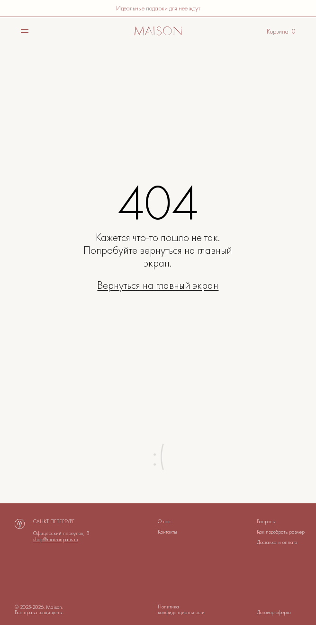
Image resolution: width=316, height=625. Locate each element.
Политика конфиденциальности (181, 609)
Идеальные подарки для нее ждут (158, 8)
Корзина (278, 31)
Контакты (167, 531)
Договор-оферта (274, 612)
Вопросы (266, 521)
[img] (158, 31)
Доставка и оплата (277, 542)
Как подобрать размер (281, 531)
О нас (164, 521)
